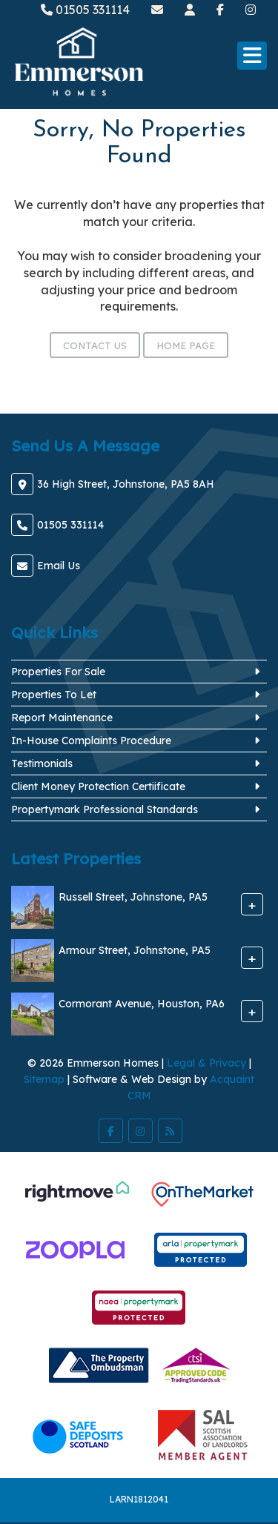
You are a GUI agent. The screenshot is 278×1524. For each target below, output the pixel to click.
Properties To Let (53, 694)
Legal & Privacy (206, 1063)
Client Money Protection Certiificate (98, 786)
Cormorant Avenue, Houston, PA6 (142, 1003)
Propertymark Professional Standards (104, 809)
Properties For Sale (58, 671)
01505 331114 (85, 9)
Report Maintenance (62, 717)
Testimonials (42, 763)
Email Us (58, 565)
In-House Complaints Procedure (91, 740)
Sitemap (44, 1079)
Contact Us (95, 345)
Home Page (185, 345)
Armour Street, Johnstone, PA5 (135, 950)
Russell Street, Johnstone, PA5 (133, 897)
